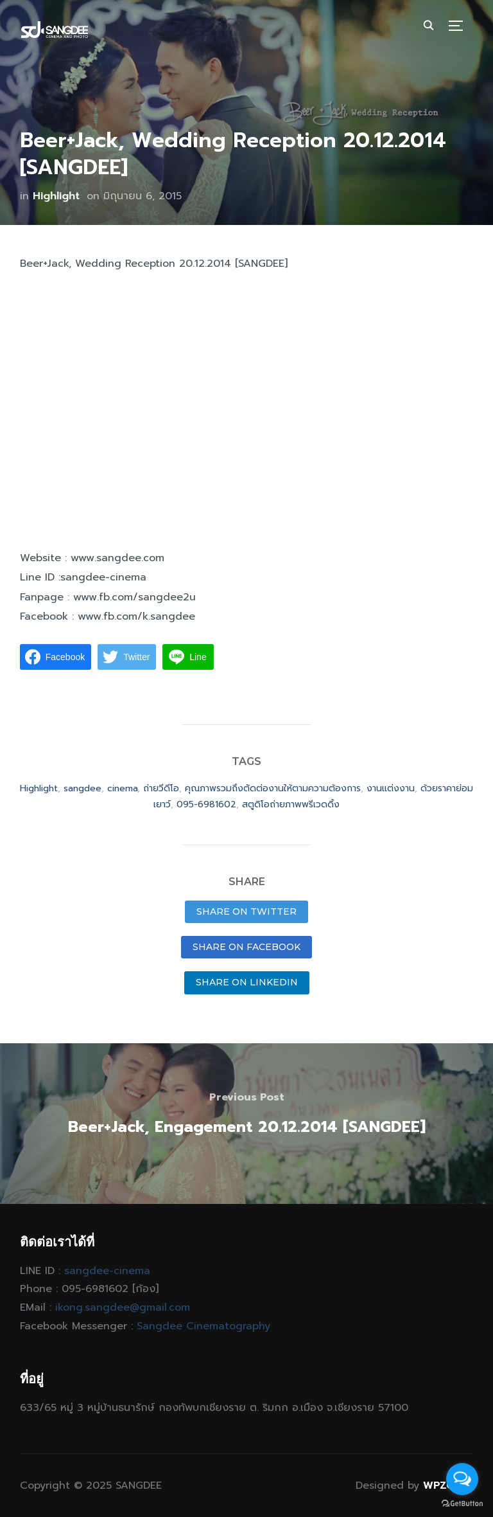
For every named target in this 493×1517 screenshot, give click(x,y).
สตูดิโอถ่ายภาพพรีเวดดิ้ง (291, 804)
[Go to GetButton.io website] (462, 1504)
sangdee (82, 788)
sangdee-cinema (107, 1271)
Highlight (56, 196)
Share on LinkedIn (247, 982)
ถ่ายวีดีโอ (161, 788)
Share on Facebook (246, 947)
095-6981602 (206, 804)
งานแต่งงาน (391, 788)
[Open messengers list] (462, 1479)
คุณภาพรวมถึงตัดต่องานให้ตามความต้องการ (273, 788)
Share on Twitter (246, 911)
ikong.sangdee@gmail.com (122, 1307)
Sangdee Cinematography (203, 1326)
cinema (122, 788)
